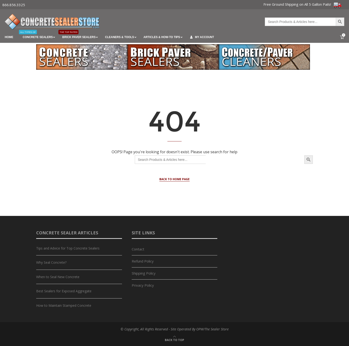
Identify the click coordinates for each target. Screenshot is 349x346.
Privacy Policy (143, 285)
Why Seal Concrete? (51, 262)
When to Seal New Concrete (57, 277)
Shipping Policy (144, 273)
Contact (138, 249)
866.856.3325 (13, 4)
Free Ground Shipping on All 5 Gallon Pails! (302, 4)
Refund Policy (143, 261)
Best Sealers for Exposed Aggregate (64, 291)
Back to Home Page (174, 179)
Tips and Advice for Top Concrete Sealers (68, 248)
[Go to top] (174, 339)
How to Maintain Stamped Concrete (63, 305)
